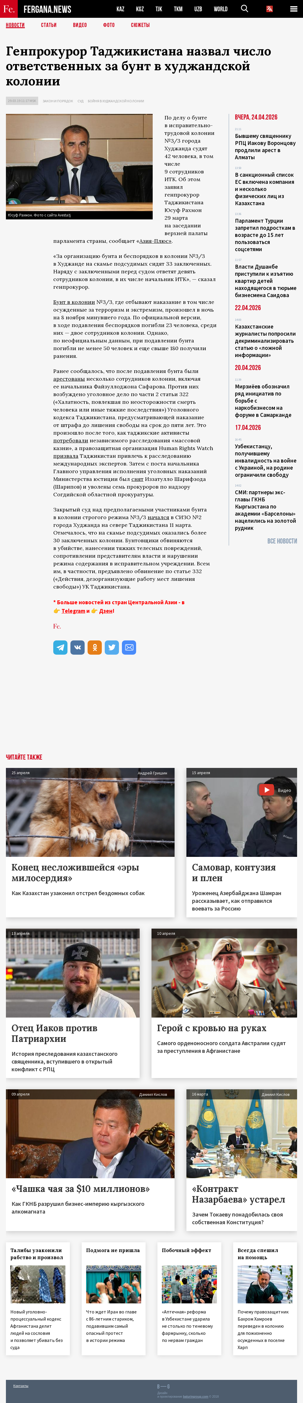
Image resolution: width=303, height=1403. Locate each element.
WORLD (221, 9)
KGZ (140, 9)
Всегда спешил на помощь (258, 1254)
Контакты (20, 1385)
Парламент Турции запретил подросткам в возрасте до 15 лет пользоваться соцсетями (265, 235)
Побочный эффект (186, 1250)
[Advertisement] (151, 709)
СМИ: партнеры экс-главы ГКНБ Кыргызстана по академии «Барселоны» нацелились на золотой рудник (265, 510)
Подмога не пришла (113, 1250)
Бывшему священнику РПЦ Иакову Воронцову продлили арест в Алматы (265, 146)
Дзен (105, 610)
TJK (159, 9)
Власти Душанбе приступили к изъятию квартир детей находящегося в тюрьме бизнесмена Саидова (265, 281)
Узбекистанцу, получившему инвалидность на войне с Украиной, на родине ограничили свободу (265, 460)
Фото (109, 25)
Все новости (282, 541)
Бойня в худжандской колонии (116, 101)
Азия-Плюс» (155, 240)
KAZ (120, 9)
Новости (15, 25)
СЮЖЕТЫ (140, 25)
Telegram (73, 610)
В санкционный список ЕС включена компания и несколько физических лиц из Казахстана (264, 189)
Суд (80, 101)
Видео (80, 25)
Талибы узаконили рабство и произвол (36, 1254)
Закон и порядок (58, 101)
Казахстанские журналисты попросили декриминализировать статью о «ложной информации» (265, 340)
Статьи (49, 25)
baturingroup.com (195, 1396)
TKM (178, 9)
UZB (198, 9)
